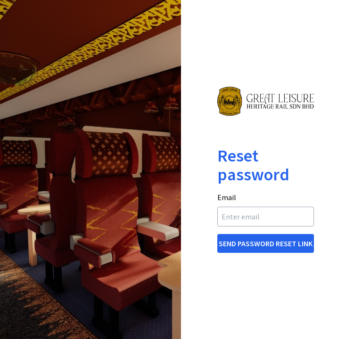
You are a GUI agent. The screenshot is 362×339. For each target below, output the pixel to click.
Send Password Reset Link (266, 243)
